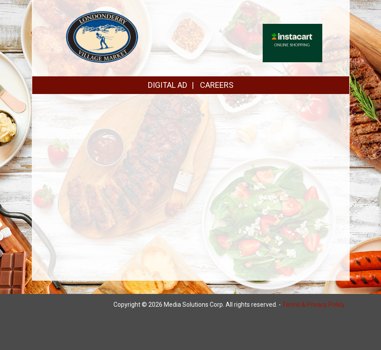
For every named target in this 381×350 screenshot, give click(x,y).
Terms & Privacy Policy (313, 304)
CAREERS (217, 85)
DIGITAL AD (167, 85)
